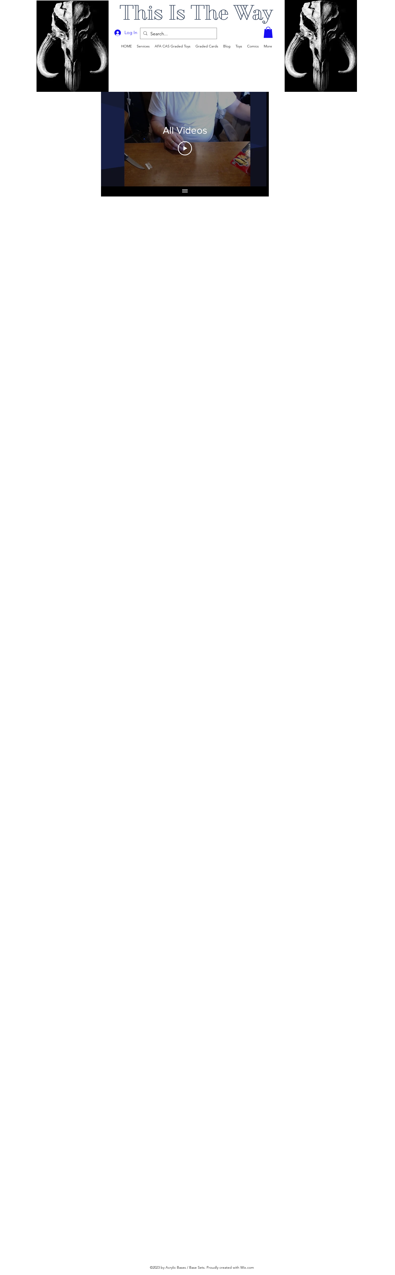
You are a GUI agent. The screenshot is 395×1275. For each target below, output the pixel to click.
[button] (268, 32)
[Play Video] (185, 148)
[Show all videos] (184, 191)
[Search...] (178, 34)
